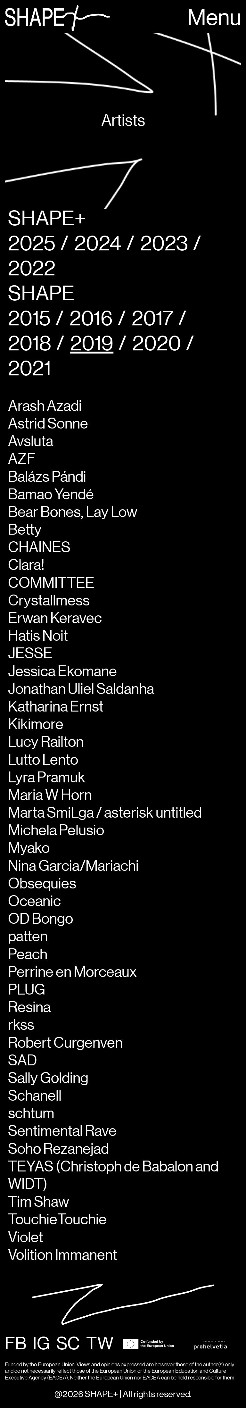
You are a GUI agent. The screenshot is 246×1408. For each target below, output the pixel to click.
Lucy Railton (46, 742)
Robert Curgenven (65, 1043)
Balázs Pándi (47, 477)
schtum (31, 1113)
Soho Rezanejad (58, 1149)
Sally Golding (48, 1078)
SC (68, 1344)
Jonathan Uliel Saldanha (81, 689)
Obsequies (42, 884)
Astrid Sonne (48, 424)
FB (15, 1344)
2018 (29, 344)
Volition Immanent (62, 1255)
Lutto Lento (43, 760)
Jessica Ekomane (62, 671)
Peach (27, 954)
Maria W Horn (50, 795)
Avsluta (30, 441)
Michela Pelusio (56, 830)
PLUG (26, 990)
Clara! (26, 565)
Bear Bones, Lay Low (72, 512)
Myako (29, 848)
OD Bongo (40, 919)
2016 (91, 319)
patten (28, 936)
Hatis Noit (38, 636)
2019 (91, 344)
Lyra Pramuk (46, 778)
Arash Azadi (45, 406)
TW (99, 1344)
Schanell (35, 1096)
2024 (97, 244)
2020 (156, 344)
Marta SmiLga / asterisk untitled (105, 813)
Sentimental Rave (62, 1131)
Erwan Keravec (55, 618)
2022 (31, 269)
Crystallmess (49, 601)
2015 (29, 319)
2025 (31, 244)
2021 (29, 369)
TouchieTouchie (57, 1219)
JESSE (30, 653)
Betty (25, 530)
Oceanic (34, 901)
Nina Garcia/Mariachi (73, 866)
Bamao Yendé (51, 494)
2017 (152, 319)
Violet (25, 1237)
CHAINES (39, 547)
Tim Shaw (38, 1202)
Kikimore (35, 724)
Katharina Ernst (55, 707)
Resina (29, 1007)
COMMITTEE (51, 583)
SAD (22, 1061)
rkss (21, 1025)
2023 (164, 244)
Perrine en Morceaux (72, 972)
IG (41, 1344)
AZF (22, 459)
